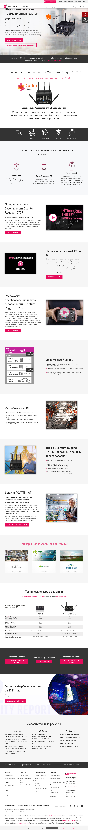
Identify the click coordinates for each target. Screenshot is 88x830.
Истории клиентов (9, 785)
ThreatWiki (37, 786)
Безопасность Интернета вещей (69, 734)
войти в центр (78, 1)
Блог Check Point (24, 775)
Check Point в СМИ (54, 787)
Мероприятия (8, 788)
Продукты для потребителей (12, 778)
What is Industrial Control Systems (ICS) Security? (32, 765)
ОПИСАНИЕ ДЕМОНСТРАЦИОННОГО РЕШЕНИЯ (20, 45)
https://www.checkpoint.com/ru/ (59, 817)
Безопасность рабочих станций (69, 746)
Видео (6, 795)
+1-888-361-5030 (70, 792)
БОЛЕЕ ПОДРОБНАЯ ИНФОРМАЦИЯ (66, 828)
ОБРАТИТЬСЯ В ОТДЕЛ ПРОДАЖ (71, 661)
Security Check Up (39, 778)
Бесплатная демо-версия (49, 1)
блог (84, 1)
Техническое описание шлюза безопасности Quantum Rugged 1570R (16, 735)
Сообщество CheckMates (26, 785)
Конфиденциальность (23, 811)
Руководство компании (55, 775)
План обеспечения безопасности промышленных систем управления (15, 747)
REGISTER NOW (54, 60)
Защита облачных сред (67, 743)
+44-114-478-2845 (70, 796)
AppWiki (37, 791)
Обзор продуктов (9, 775)
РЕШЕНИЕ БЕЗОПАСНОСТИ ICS (17, 525)
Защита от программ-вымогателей (70, 737)
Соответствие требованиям (68, 740)
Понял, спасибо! (52, 828)
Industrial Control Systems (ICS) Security (71, 765)
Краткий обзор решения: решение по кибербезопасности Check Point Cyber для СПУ (16, 741)
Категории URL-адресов (41, 788)
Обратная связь (54, 792)
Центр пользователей (40, 775)
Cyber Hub (7, 798)
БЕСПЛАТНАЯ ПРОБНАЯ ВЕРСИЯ (16, 661)
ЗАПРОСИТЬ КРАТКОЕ (14, 40)
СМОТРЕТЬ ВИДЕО (13, 232)
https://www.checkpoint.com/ (55, 815)
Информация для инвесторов (57, 782)
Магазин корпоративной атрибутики (56, 795)
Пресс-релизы (53, 785)
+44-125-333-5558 (70, 783)
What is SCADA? (47, 764)
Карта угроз (38, 783)
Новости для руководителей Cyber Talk (27, 781)
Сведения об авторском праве (11, 811)
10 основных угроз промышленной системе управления (15, 752)
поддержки (70, 1)
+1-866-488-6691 (70, 779)
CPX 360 (7, 790)
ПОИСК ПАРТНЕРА (44, 661)
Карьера (52, 790)
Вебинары (7, 793)
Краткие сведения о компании (55, 778)
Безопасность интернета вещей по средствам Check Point (42, 747)
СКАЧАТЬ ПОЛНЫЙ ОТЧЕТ (15, 701)
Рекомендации (38, 781)
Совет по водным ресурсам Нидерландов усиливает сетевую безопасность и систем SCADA (42, 736)
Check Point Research (25, 778)
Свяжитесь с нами (63, 1)
